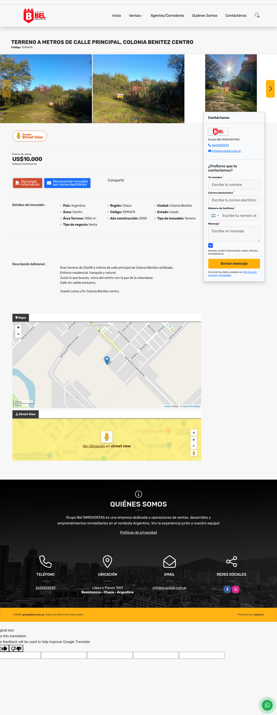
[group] (46, 88)
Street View (30, 135)
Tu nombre (216, 177)
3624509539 (220, 145)
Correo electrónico (221, 192)
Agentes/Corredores (167, 15)
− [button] (18, 334)
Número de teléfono (222, 208)
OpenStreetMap (191, 406)
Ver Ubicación (94, 446)
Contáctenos (236, 15)
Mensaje (214, 223)
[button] (135, 119)
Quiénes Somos (205, 15)
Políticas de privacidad (138, 532)
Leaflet (167, 406)
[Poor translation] (16, 648)
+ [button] (18, 328)
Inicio (116, 15)
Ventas (134, 15)
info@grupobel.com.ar (226, 151)
